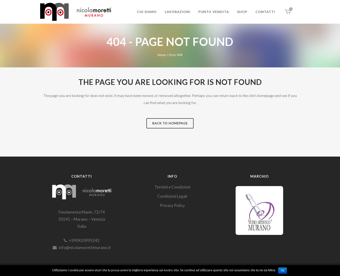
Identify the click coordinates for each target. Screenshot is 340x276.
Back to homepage (170, 123)
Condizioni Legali (172, 196)
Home (161, 55)
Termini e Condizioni (172, 186)
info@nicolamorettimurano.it (82, 247)
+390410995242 (82, 240)
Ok (282, 270)
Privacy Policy (172, 205)
